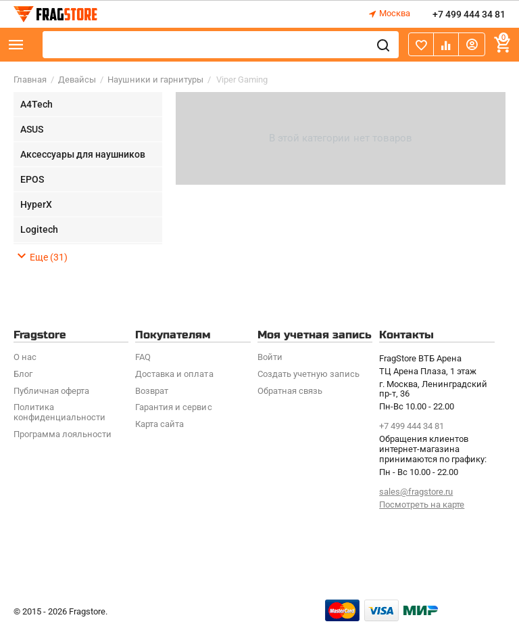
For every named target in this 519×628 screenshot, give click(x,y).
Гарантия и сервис (173, 407)
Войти (269, 357)
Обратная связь (289, 391)
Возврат (151, 391)
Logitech (39, 229)
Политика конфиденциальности (59, 412)
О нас (25, 357)
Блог (23, 374)
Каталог (16, 44)
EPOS (32, 179)
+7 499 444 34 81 (468, 14)
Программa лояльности (63, 434)
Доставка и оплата (174, 374)
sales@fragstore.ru (416, 492)
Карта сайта (159, 424)
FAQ (143, 357)
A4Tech (36, 104)
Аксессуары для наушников (82, 154)
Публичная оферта (51, 391)
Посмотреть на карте (421, 504)
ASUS (31, 129)
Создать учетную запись (308, 374)
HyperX (36, 204)
